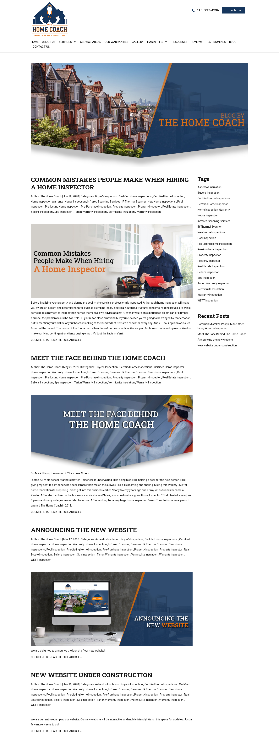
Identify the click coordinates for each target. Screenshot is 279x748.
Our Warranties (116, 42)
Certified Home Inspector (168, 196)
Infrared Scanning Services (103, 201)
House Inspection (75, 201)
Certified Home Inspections (135, 196)
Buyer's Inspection (106, 196)
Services (65, 42)
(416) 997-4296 (207, 10)
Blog (232, 42)
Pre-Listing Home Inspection (62, 206)
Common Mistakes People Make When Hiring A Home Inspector (110, 183)
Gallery (138, 42)
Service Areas (90, 42)
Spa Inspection (63, 211)
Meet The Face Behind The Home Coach (98, 358)
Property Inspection (124, 206)
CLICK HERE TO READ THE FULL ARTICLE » (56, 339)
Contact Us (41, 46)
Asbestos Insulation (107, 539)
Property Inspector (149, 206)
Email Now (233, 10)
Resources (179, 42)
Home (35, 42)
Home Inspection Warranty (47, 201)
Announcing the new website (84, 530)
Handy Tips (155, 42)
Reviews (197, 42)
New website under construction (91, 675)
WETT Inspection (41, 559)
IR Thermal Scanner (134, 201)
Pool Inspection (55, 549)
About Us (48, 42)
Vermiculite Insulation (121, 211)
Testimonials (216, 42)
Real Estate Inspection (175, 206)
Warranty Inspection (148, 211)
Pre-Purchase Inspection (96, 206)
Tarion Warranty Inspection (90, 211)
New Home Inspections (162, 201)
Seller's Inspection (42, 211)
